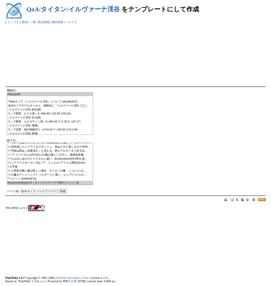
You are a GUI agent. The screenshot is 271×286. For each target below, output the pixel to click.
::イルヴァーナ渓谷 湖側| (50, 126)
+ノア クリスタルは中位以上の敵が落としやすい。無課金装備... (50, 155)
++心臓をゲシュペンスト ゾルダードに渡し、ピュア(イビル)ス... (50, 175)
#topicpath (50, 94)
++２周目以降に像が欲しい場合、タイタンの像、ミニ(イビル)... (50, 171)
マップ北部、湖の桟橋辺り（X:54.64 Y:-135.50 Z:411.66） (50, 130)
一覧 (33, 22)
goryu (23, 207)
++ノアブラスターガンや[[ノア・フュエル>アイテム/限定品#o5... (50, 163)
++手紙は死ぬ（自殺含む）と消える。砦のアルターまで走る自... (50, 151)
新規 (25, 22)
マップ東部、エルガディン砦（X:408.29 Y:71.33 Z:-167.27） (50, 122)
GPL (106, 277)
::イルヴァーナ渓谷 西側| (50, 134)
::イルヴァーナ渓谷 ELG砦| (50, 118)
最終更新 (57, 22)
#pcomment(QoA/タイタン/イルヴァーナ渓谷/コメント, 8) (50, 183)
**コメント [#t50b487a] (50, 179)
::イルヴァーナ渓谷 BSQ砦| (50, 110)
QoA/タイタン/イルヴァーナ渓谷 (73, 9)
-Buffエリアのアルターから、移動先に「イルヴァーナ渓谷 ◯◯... (50, 106)
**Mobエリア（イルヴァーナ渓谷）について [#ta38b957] (50, 102)
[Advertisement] (136, 55)
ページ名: (13, 191)
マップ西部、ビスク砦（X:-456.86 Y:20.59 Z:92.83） (50, 114)
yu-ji (43, 281)
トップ (11, 22)
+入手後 (50, 167)
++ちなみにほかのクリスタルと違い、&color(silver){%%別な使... (50, 159)
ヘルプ (69, 22)
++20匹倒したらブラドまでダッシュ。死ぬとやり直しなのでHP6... (50, 147)
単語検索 (44, 22)
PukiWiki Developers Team (72, 277)
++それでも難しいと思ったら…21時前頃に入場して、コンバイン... (50, 143)
